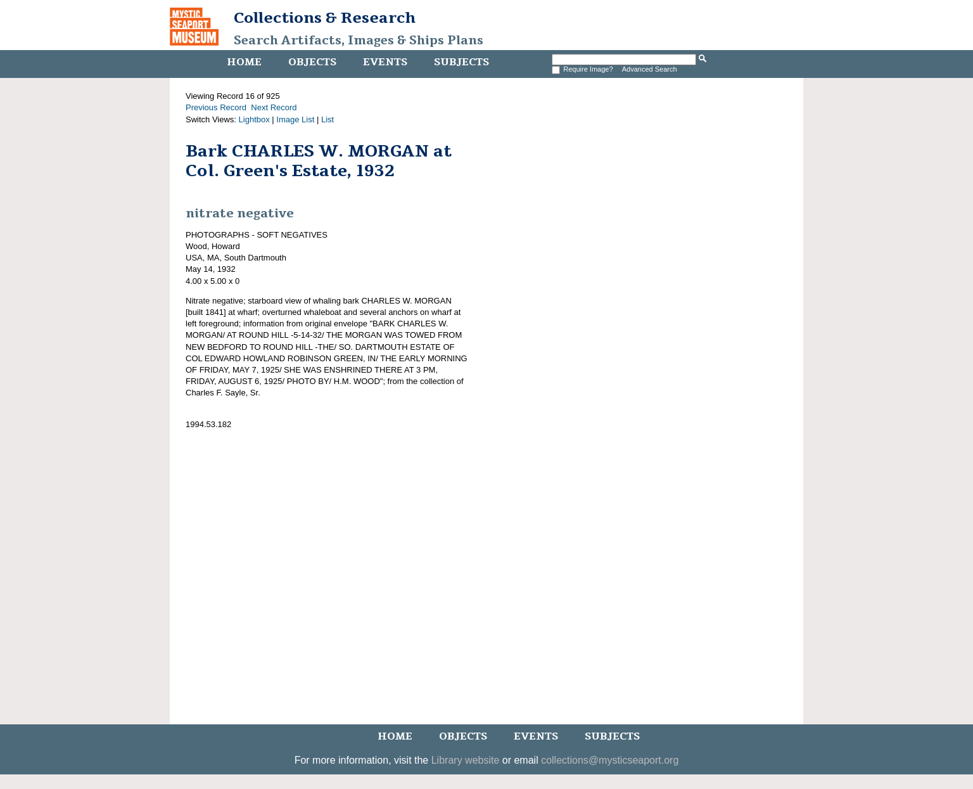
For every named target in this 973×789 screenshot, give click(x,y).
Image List (295, 119)
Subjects (461, 62)
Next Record (273, 107)
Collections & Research (325, 18)
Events (385, 62)
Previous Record (216, 107)
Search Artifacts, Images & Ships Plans (358, 40)
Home (244, 62)
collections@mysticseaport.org (609, 760)
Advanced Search (649, 69)
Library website (465, 760)
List (327, 119)
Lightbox (254, 119)
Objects (312, 62)
